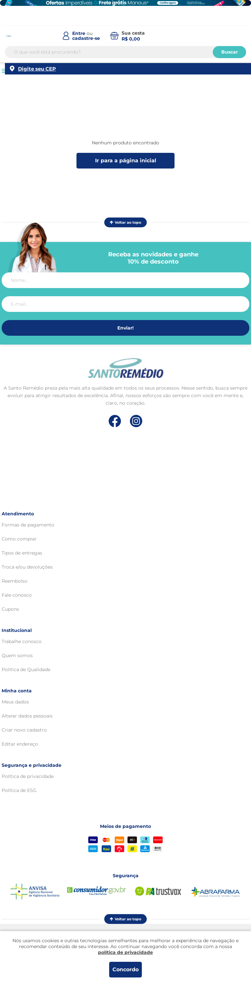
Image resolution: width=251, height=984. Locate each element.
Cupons (10, 609)
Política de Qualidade (26, 669)
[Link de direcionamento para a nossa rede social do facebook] (115, 421)
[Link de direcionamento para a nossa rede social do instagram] (136, 421)
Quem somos (17, 655)
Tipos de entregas (22, 553)
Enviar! (125, 328)
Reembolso (14, 581)
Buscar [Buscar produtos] (229, 52)
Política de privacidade (28, 776)
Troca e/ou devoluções (27, 567)
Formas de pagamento (28, 525)
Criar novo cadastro (24, 730)
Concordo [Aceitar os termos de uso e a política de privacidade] (125, 969)
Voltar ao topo (125, 222)
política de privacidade (125, 952)
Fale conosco (17, 595)
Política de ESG (19, 790)
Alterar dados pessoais (27, 716)
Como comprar (19, 539)
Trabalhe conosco (22, 641)
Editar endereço (20, 744)
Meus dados (15, 702)
